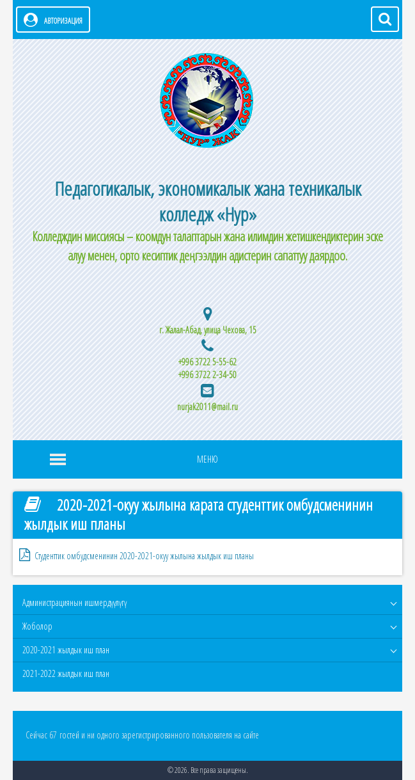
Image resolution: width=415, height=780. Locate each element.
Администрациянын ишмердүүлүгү (74, 602)
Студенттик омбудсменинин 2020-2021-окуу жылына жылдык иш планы (144, 556)
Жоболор (37, 626)
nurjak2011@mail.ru (207, 407)
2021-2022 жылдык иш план (65, 673)
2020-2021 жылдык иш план (65, 650)
